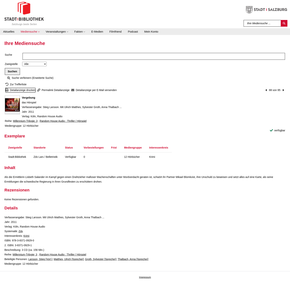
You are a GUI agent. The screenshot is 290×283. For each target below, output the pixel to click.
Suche (8, 54)
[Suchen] (284, 23)
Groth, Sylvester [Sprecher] (100, 259)
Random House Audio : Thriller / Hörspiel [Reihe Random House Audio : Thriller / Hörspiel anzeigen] (63, 120)
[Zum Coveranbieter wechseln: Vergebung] (12, 104)
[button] (30, 31)
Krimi (26, 235)
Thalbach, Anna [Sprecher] (133, 259)
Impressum (145, 277)
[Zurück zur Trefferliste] (15, 84)
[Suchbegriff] (262, 23)
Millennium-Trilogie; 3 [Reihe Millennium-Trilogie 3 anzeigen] (25, 120)
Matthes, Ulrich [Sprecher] (69, 259)
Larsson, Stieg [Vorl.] (40, 259)
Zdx (20, 231)
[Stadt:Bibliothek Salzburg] (24, 13)
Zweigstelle (11, 64)
